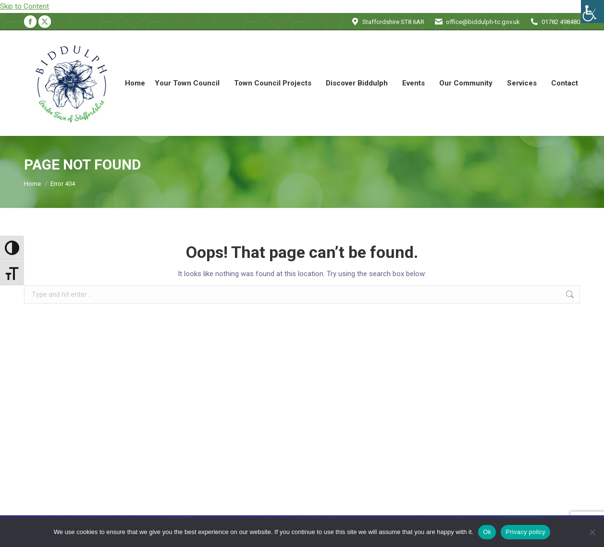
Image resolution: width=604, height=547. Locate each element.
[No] (592, 532)
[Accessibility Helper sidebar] (592, 11)
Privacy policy (525, 531)
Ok (487, 531)
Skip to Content (24, 6)
